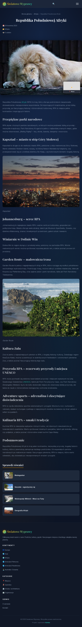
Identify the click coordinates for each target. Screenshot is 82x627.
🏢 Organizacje (8, 592)
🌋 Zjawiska (7, 585)
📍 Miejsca (6, 581)
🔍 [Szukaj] (53, 4)
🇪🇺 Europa (6, 550)
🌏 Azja (5, 554)
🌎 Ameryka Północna (10, 562)
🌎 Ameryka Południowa (11, 566)
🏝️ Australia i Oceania (10, 570)
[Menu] (77, 4)
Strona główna (27, 14)
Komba (47, 622)
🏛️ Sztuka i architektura (11, 589)
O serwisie (6, 604)
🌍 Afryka (6, 558)
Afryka (36, 14)
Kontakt (5, 608)
